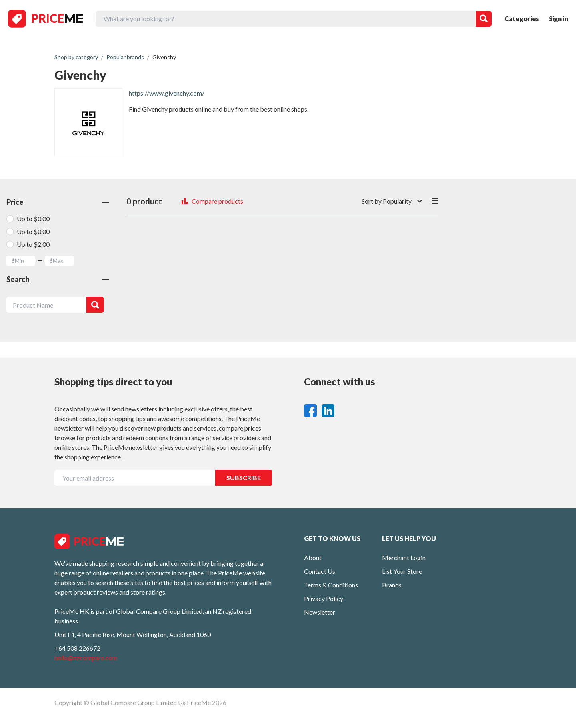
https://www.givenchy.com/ (166, 93)
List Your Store (402, 571)
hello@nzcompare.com (85, 657)
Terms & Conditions (331, 585)
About (313, 557)
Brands (392, 585)
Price (57, 202)
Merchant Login (404, 557)
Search (57, 279)
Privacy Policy (323, 598)
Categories (521, 18)
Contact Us (319, 571)
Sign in (558, 18)
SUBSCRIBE (243, 477)
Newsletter (319, 612)
